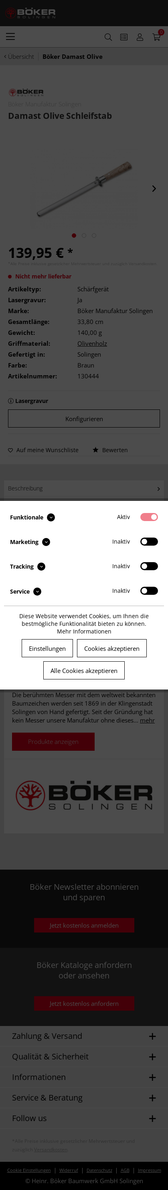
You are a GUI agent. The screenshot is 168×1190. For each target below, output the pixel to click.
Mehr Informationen (84, 631)
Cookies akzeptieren (112, 648)
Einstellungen (47, 648)
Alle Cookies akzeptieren (84, 671)
